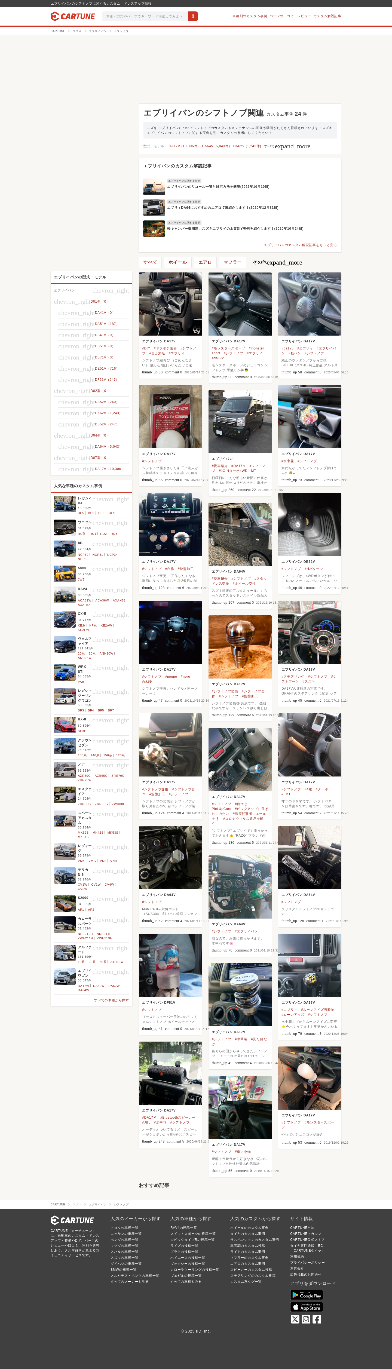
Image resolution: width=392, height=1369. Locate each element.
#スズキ (308, 681)
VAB (81, 681)
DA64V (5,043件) (216, 146)
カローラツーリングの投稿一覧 (194, 1270)
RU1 (93, 533)
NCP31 (98, 554)
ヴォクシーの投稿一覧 (187, 1264)
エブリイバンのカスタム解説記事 (177, 166)
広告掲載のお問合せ (305, 1274)
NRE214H (104, 933)
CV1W (82, 884)
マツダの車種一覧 (124, 1246)
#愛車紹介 (220, 466)
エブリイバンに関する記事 (184, 180)
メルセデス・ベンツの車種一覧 (135, 1276)
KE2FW (83, 629)
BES (112, 513)
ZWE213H (104, 938)
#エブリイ (255, 353)
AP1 (81, 909)
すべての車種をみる (186, 1282)
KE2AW (106, 625)
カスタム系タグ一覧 (246, 1282)
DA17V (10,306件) (184, 146)
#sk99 (147, 681)
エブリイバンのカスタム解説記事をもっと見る (300, 245)
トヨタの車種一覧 (124, 1228)
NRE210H (85, 933)
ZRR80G (84, 804)
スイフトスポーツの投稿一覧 (193, 1234)
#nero (185, 677)
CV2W (96, 884)
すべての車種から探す (111, 1000)
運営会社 (297, 1268)
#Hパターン (314, 569)
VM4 (81, 860)
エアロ (205, 262)
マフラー (232, 262)
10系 (81, 961)
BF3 (81, 710)
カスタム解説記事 (327, 16)
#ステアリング (292, 677)
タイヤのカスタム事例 (247, 1234)
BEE (101, 513)
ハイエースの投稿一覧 (187, 1258)
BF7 (111, 710)
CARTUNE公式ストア (307, 1240)
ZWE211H (85, 938)
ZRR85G (101, 804)
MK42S (98, 832)
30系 (92, 653)
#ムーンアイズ (292, 1015)
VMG (92, 860)
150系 (107, 755)
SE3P (82, 731)
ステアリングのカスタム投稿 (252, 1276)
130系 (82, 755)
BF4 (91, 710)
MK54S (83, 837)
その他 (277, 262)
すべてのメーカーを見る (130, 1282)
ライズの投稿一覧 (184, 1246)
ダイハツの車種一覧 (126, 1264)
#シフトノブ (233, 353)
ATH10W (117, 961)
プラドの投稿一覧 (184, 1252)
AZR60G (84, 775)
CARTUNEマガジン (305, 1234)
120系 (120, 755)
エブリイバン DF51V (158, 1003)
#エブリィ (177, 353)
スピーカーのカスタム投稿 (251, 1270)
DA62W (114, 985)
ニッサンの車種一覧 (126, 1234)
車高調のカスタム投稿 (247, 1246)
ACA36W (102, 600)
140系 (95, 755)
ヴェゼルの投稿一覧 (186, 1276)
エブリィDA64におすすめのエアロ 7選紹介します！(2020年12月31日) (222, 208)
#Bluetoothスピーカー (177, 1117)
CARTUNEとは (302, 1228)
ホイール (178, 262)
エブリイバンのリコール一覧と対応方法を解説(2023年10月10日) (218, 187)
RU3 (114, 533)
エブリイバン (222, 459)
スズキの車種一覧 (124, 1258)
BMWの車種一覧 (124, 1270)
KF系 (93, 625)
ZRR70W (84, 780)
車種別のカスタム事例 (249, 16)
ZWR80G (119, 804)
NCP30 (83, 554)
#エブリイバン (246, 931)
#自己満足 (157, 353)
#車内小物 (243, 1152)
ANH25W (85, 657)
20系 (81, 653)
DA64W (83, 990)
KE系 (81, 625)
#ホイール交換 (244, 583)
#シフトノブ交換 (225, 691)
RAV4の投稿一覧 (183, 1228)
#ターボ (322, 789)
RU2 (103, 533)
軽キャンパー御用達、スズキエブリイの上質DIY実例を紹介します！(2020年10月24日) (235, 229)
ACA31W (84, 600)
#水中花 (287, 461)
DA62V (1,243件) (247, 146)
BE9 (91, 513)
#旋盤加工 (186, 569)
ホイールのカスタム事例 (249, 1228)
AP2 (91, 909)
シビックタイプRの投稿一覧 (192, 1240)
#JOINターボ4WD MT (237, 471)
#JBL (146, 1122)
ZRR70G (118, 775)
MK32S (83, 832)
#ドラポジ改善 (165, 348)
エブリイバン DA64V (229, 571)
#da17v (218, 358)
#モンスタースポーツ (228, 348)
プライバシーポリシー (307, 1262)
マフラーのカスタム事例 (249, 1258)
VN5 (103, 860)
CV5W (82, 889)
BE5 (81, 513)
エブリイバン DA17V (159, 341)
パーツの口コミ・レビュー (290, 16)
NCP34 (112, 554)
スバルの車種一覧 (124, 1252)
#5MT (286, 794)
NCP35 (83, 559)
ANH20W (107, 653)
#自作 (169, 569)
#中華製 (241, 1039)
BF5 (101, 710)
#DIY (146, 348)
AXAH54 (84, 604)
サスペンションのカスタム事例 (254, 1240)
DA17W (83, 985)
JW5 (81, 579)
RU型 (82, 533)
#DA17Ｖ (238, 466)
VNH (113, 860)
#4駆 (308, 789)
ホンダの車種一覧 (124, 1240)
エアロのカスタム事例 (247, 1264)
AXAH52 (119, 600)
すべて (287, 146)
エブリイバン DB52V (298, 562)
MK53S (113, 832)
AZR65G (101, 775)
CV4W (109, 884)
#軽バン (295, 353)
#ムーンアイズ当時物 (318, 1010)
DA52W (99, 985)
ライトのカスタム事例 (247, 1252)
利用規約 (297, 1257)
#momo (171, 677)
